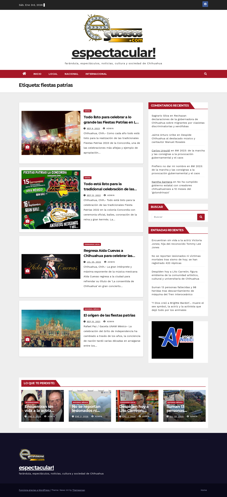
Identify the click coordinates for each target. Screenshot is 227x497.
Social (88, 111)
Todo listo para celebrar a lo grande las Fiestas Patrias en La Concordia (111, 122)
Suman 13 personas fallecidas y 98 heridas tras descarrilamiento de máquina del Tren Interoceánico (174, 291)
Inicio (37, 73)
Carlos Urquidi (161, 150)
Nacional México (92, 309)
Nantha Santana (162, 181)
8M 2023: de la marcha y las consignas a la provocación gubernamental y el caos (178, 154)
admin (108, 128)
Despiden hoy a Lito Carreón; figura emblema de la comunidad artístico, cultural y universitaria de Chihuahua (175, 275)
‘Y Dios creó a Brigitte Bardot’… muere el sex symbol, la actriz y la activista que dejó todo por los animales (178, 306)
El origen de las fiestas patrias (109, 315)
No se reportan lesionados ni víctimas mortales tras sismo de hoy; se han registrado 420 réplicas (176, 259)
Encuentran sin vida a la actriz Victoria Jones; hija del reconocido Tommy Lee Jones (177, 244)
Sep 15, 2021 (93, 321)
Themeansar (78, 490)
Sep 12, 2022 (94, 195)
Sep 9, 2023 (93, 128)
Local (53, 73)
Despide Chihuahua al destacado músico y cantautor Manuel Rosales (173, 138)
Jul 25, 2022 (94, 262)
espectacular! (113, 52)
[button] (205, 73)
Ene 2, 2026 (34, 416)
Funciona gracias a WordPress (34, 490)
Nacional (71, 73)
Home (204, 490)
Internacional (96, 73)
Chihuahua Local (92, 244)
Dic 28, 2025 (177, 416)
